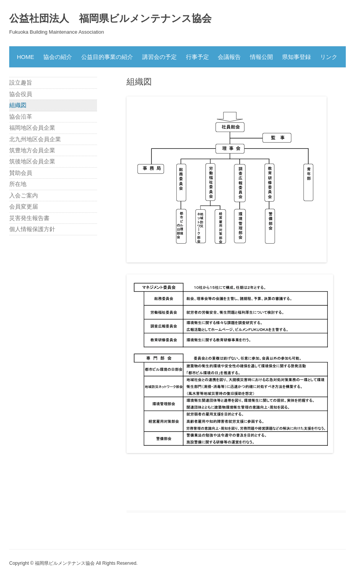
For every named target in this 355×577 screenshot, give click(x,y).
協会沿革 (20, 116)
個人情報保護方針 (32, 229)
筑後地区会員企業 (32, 161)
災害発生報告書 (29, 218)
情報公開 (261, 57)
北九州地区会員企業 (35, 139)
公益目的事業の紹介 (107, 57)
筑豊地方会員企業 (32, 150)
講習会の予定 (159, 57)
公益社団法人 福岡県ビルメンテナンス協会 (110, 18)
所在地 (17, 184)
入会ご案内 (23, 195)
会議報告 (229, 57)
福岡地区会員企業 (32, 127)
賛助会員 (20, 173)
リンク (328, 57)
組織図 (17, 105)
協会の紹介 (57, 57)
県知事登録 (296, 57)
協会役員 (20, 94)
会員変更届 (23, 206)
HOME (25, 57)
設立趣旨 (20, 82)
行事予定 (197, 57)
